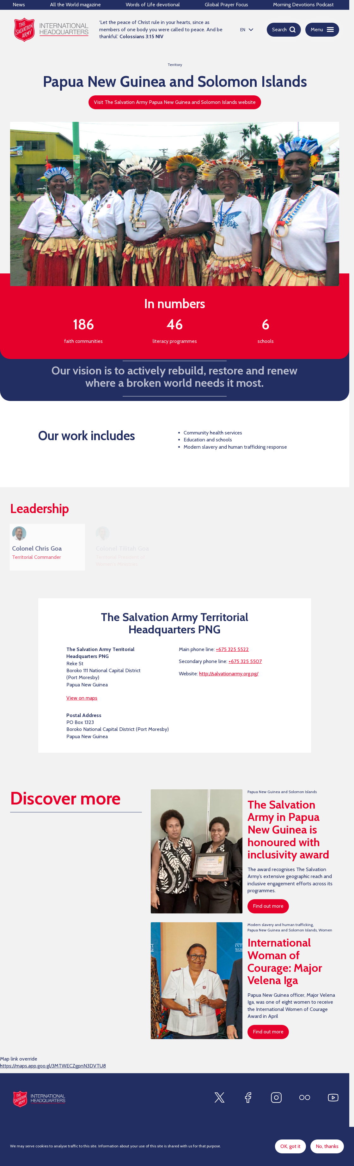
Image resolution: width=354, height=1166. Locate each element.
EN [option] (242, 30)
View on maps (81, 700)
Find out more (268, 909)
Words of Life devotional (153, 5)
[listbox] (246, 29)
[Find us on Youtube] (333, 1097)
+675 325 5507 (245, 664)
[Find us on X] (219, 1097)
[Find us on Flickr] (305, 1097)
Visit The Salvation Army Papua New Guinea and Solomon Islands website (175, 102)
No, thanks (327, 1146)
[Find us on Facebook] (248, 1097)
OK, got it (290, 1146)
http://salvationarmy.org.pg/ (228, 676)
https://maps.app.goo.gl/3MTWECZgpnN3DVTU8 (53, 1068)
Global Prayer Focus (226, 5)
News (19, 5)
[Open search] (284, 30)
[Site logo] (39, 1098)
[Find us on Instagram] (276, 1097)
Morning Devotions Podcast (303, 5)
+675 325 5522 (232, 652)
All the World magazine (75, 5)
